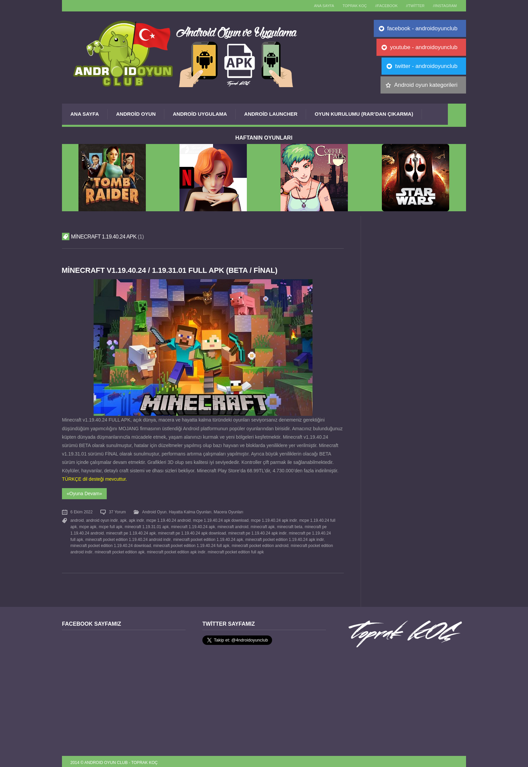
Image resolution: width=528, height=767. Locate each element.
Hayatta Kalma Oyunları (190, 511)
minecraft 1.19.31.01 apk (147, 525)
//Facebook (382, 6)
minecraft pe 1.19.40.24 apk (131, 531)
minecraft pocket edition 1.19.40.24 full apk (174, 543)
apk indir (136, 519)
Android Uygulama (200, 114)
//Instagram (444, 6)
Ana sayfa (316, 6)
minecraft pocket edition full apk (221, 549)
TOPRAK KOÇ (349, 6)
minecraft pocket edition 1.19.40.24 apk (202, 537)
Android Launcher (270, 114)
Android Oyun (136, 114)
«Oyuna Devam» (84, 493)
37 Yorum (117, 511)
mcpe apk (88, 525)
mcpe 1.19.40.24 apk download (220, 519)
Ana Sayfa (84, 114)
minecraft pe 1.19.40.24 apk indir (257, 531)
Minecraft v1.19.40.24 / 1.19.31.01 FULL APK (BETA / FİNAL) (171, 270)
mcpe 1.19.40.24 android (167, 519)
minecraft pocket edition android (242, 543)
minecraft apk (262, 525)
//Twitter (412, 6)
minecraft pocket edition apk (105, 549)
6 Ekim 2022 (81, 511)
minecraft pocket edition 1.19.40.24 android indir (121, 537)
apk (123, 519)
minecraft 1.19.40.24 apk (193, 525)
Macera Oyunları (228, 511)
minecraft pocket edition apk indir (161, 549)
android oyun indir (102, 519)
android (77, 519)
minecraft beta (289, 525)
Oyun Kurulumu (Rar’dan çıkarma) (364, 114)
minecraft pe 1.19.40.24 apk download (192, 531)
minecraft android (232, 525)
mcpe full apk (110, 525)
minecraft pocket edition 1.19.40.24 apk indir (278, 537)
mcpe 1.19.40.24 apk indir (273, 519)
